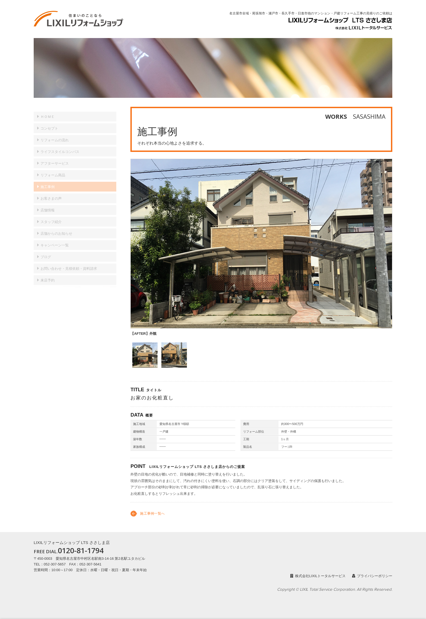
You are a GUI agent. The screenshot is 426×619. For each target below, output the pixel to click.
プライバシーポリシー (372, 576)
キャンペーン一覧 (54, 240)
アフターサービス (54, 159)
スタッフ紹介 (51, 217)
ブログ (45, 252)
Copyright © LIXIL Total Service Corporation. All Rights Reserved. (334, 589)
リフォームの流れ (54, 135)
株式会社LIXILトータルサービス (318, 576)
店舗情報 (47, 205)
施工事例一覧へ (152, 517)
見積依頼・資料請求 (68, 264)
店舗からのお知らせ (56, 229)
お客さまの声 (51, 194)
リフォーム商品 (52, 170)
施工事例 (47, 182)
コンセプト (49, 123)
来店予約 (47, 275)
